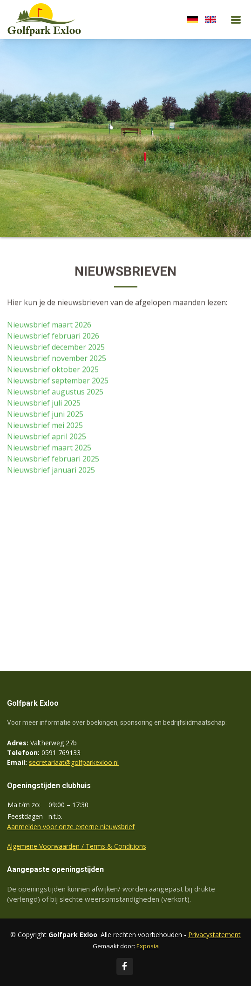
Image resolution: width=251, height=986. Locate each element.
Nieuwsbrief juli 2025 (44, 403)
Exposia (147, 946)
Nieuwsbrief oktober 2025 (53, 370)
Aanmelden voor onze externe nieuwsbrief (71, 826)
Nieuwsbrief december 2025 (56, 348)
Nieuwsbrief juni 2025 (45, 415)
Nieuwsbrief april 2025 (46, 437)
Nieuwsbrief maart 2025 (49, 448)
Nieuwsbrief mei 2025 (45, 426)
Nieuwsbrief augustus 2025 (55, 392)
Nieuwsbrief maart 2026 (49, 325)
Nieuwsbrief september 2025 (58, 381)
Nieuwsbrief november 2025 (56, 359)
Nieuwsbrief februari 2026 (53, 336)
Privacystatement (214, 934)
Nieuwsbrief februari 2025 (53, 459)
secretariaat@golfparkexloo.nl (74, 762)
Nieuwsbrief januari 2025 (51, 471)
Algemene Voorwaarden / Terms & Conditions (76, 846)
